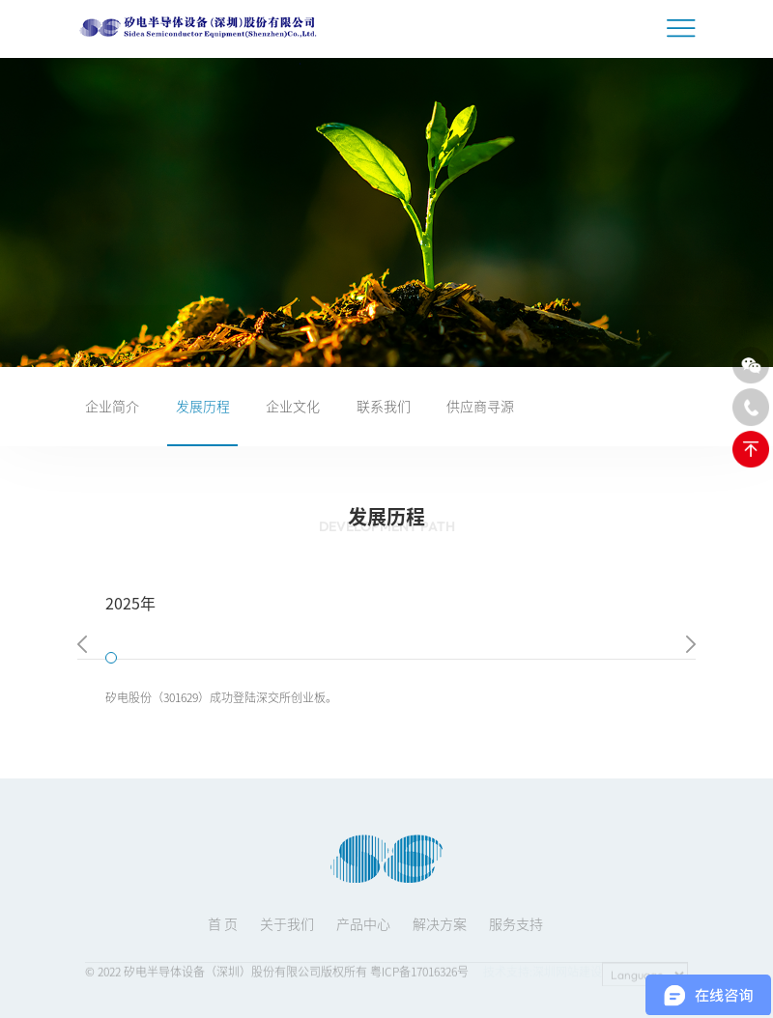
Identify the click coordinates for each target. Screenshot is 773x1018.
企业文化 (293, 405)
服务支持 (516, 931)
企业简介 (112, 405)
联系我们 (384, 405)
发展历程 (203, 405)
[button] (82, 646)
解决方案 (440, 931)
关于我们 (287, 931)
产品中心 (363, 931)
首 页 (223, 931)
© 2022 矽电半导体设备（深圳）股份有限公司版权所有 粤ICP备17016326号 (277, 974)
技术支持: (507, 974)
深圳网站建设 (567, 974)
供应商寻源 (480, 405)
